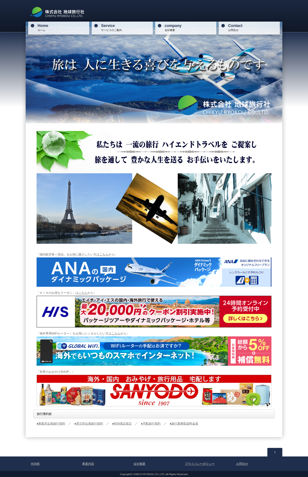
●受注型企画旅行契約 (88, 423)
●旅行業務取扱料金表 (184, 423)
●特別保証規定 (122, 423)
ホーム (63, 27)
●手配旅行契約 (150, 423)
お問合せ (253, 27)
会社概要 (190, 27)
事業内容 (88, 463)
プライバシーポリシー (200, 463)
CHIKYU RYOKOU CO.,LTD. (149, 474)
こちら (103, 254)
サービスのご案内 (126, 27)
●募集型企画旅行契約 (51, 423)
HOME (35, 463)
